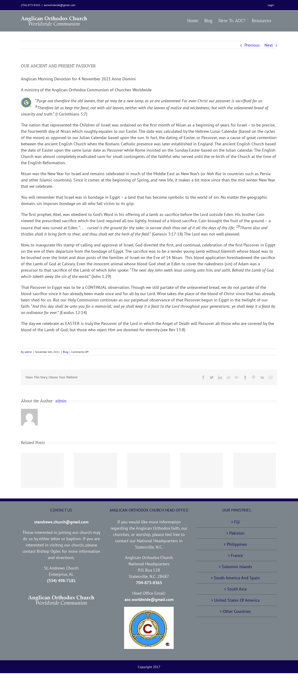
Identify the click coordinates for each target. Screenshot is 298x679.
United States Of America (237, 600)
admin (28, 352)
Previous (252, 45)
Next (268, 45)
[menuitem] (271, 5)
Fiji (237, 522)
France (237, 555)
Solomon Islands (237, 566)
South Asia (237, 589)
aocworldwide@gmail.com (59, 5)
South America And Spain (237, 577)
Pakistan (236, 533)
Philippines (237, 544)
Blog (65, 352)
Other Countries (237, 611)
